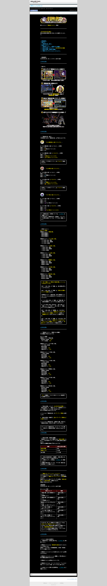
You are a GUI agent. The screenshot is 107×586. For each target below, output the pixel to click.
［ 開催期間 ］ (43, 41)
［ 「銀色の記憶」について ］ (47, 48)
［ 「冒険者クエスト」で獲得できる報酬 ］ (50, 46)
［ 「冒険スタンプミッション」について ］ (50, 50)
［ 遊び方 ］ (43, 42)
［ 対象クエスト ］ (44, 45)
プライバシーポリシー (53, 583)
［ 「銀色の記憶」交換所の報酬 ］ (48, 49)
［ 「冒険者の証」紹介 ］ (46, 43)
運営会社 (45, 583)
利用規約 (62, 583)
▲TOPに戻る (43, 61)
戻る (53, 574)
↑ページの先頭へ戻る (72, 579)
